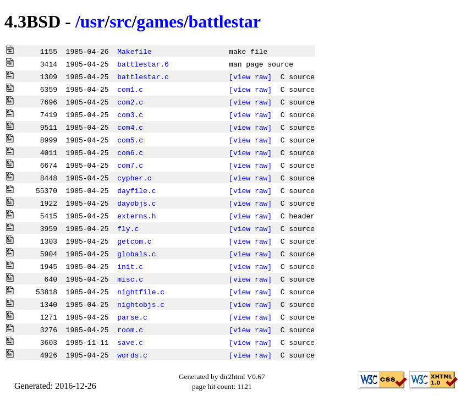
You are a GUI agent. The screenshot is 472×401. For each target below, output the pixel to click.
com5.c (130, 140)
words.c (132, 355)
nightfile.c (140, 291)
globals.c (136, 254)
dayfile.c (136, 190)
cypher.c (134, 178)
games (159, 21)
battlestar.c (143, 76)
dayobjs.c (136, 203)
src (120, 21)
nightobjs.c (140, 304)
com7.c (130, 165)
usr (92, 21)
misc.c (130, 279)
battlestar (225, 21)
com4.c (130, 127)
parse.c (132, 317)
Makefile (134, 51)
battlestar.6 (143, 64)
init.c (130, 266)
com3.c (130, 114)
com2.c (130, 102)
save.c (130, 342)
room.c (130, 329)
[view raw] (250, 76)
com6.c (130, 152)
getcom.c (134, 241)
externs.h (136, 216)
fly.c (128, 228)
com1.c (130, 89)
